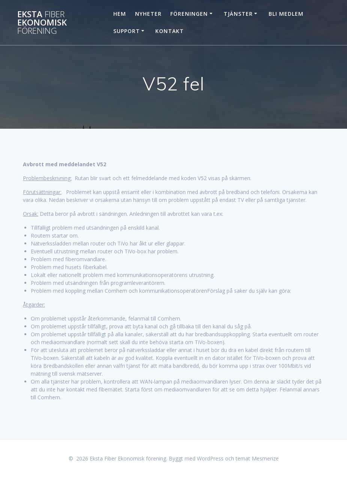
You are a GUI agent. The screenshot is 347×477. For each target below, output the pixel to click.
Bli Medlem (286, 13)
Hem (119, 13)
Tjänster (238, 13)
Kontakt (169, 31)
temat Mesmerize (257, 458)
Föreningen (189, 13)
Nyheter (148, 13)
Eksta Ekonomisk (42, 22)
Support (126, 31)
